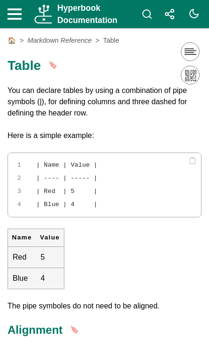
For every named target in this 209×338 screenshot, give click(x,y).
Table (111, 40)
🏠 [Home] (12, 40)
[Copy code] (192, 160)
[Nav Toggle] (17, 14)
